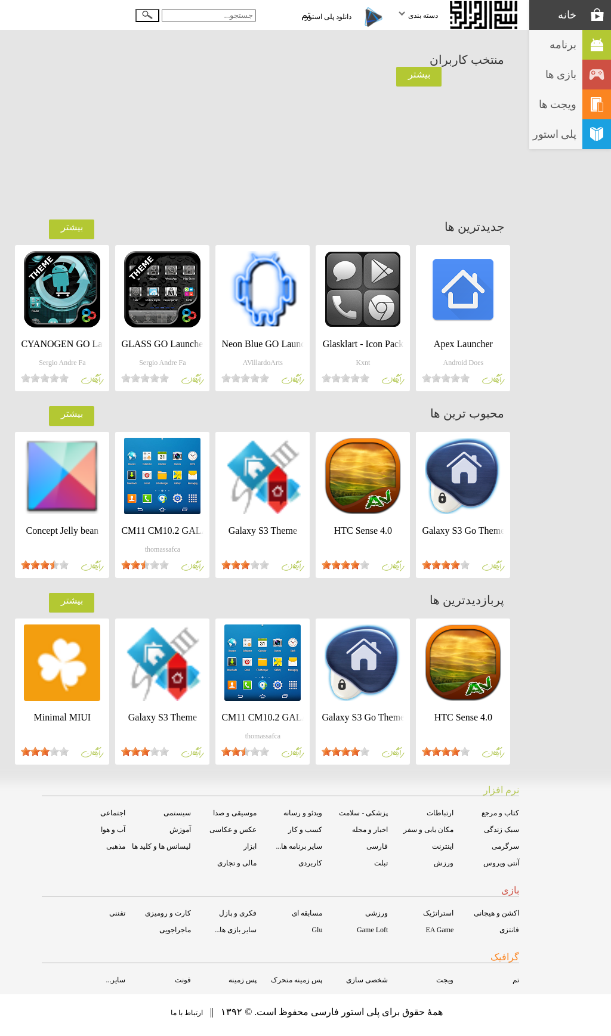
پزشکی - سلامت (363, 813)
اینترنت (442, 846)
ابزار (250, 846)
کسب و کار (305, 829)
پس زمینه (243, 980)
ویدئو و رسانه (302, 813)
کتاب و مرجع (500, 813)
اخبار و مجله (370, 829)
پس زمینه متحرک (296, 980)
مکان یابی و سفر (428, 829)
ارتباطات (440, 813)
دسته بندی (417, 15)
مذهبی (115, 846)
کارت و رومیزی (168, 913)
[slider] (446, 378)
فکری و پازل (238, 913)
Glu (316, 930)
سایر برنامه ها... (299, 846)
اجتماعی (112, 813)
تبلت (381, 863)
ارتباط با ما (187, 1013)
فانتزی (509, 930)
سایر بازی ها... (235, 930)
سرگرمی (505, 846)
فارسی (377, 846)
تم (516, 980)
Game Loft (372, 930)
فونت (183, 980)
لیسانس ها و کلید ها (161, 846)
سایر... (115, 980)
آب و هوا (113, 829)
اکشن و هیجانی (496, 913)
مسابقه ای (307, 913)
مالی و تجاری (237, 863)
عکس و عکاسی (233, 829)
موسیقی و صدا (235, 813)
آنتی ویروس (501, 863)
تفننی (117, 913)
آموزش (180, 829)
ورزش (443, 863)
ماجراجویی (175, 930)
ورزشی (376, 913)
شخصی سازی (367, 980)
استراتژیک (438, 913)
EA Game (439, 930)
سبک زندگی (501, 829)
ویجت (444, 980)
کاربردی (310, 863)
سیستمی (177, 813)
